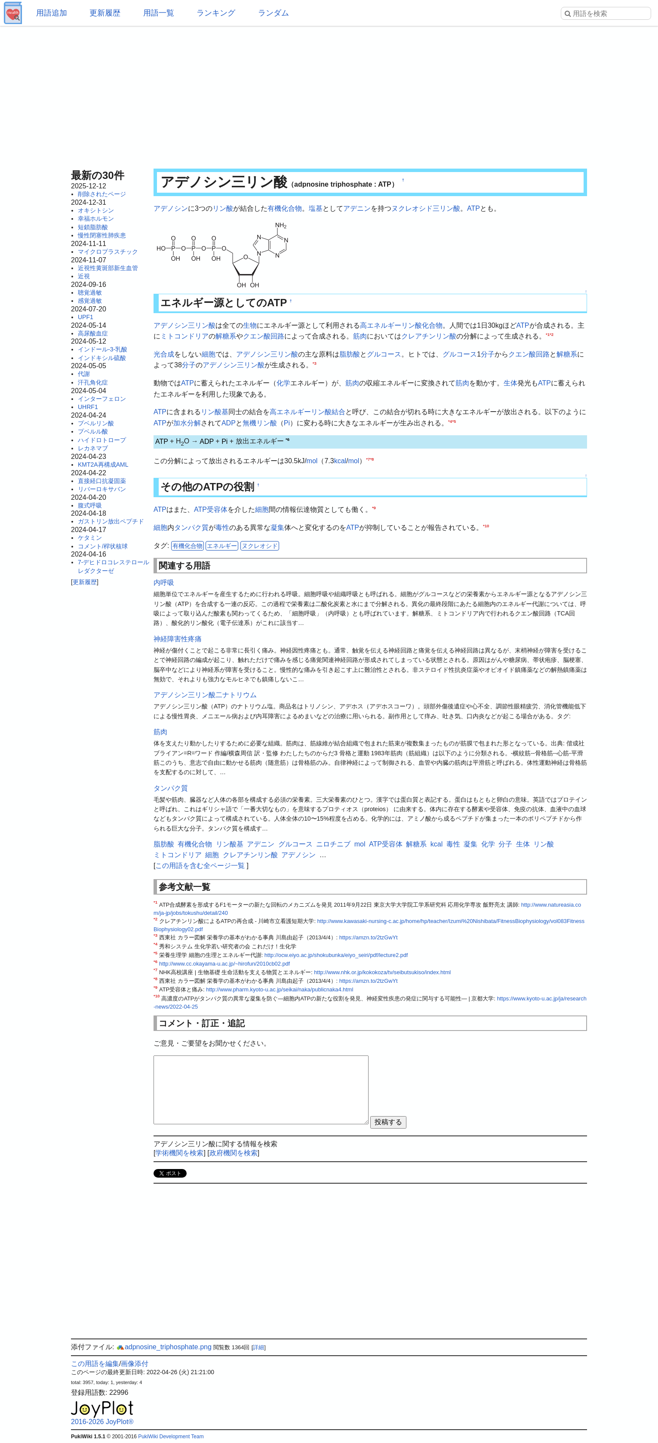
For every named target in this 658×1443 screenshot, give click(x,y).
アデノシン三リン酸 (184, 325)
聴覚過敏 (90, 292)
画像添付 (134, 1363)
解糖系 (225, 336)
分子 (488, 354)
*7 (368, 459)
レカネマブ (93, 448)
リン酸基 (214, 411)
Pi (287, 423)
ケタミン (90, 537)
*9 (374, 507)
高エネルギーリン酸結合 (307, 411)
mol (312, 461)
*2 (551, 334)
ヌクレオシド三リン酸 (425, 208)
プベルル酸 (93, 431)
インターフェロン (102, 398)
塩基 (316, 208)
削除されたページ (102, 194)
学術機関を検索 (179, 1153)
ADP (228, 423)
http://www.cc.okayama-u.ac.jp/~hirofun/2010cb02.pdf (224, 963)
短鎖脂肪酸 (93, 227)
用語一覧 (158, 13)
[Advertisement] (329, 94)
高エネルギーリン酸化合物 (401, 325)
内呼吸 (164, 582)
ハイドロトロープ (102, 440)
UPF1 (85, 317)
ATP (473, 208)
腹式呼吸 (90, 505)
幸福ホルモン (96, 218)
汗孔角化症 (93, 382)
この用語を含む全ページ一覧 (200, 865)
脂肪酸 (349, 354)
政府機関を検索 (233, 1153)
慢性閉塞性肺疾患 (102, 235)
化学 (283, 383)
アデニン (357, 208)
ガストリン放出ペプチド (111, 521)
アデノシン (171, 208)
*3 (315, 363)
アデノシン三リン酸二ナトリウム (205, 694)
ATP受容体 (211, 509)
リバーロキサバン (102, 489)
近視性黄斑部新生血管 (108, 268)
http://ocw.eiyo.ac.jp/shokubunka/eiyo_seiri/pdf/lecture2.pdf (336, 955)
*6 (287, 439)
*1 (548, 334)
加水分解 (187, 423)
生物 (250, 325)
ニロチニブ (333, 844)
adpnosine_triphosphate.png (164, 1347)
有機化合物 (285, 208)
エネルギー (222, 545)
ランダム (273, 13)
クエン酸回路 (263, 336)
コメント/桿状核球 (103, 546)
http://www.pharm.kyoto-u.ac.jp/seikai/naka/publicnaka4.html (279, 989)
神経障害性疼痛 (178, 639)
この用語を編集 (95, 1363)
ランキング (216, 13)
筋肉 (360, 336)
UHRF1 (88, 406)
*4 (450, 420)
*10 (486, 525)
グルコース (384, 354)
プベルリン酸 (96, 423)
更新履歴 (104, 13)
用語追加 (51, 13)
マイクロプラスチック (108, 251)
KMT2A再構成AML (103, 464)
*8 (372, 459)
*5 (454, 420)
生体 (510, 383)
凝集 (277, 527)
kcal (340, 461)
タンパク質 (191, 527)
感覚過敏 (90, 300)
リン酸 (222, 208)
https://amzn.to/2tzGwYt (368, 937)
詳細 (258, 1347)
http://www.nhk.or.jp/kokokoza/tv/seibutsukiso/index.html (382, 972)
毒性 (222, 527)
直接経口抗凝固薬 (102, 480)
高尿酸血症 (93, 333)
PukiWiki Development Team (171, 1437)
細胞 (208, 354)
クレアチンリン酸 (428, 336)
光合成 (164, 354)
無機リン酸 (260, 423)
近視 (84, 276)
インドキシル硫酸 (102, 357)
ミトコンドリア (184, 336)
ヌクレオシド (260, 545)
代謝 (84, 373)
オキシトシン (96, 210)
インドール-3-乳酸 (102, 349)
